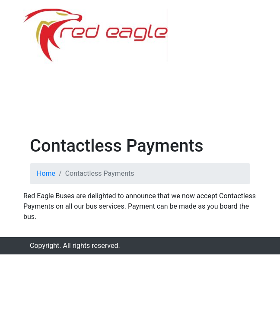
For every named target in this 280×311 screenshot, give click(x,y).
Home (46, 173)
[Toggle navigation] (244, 59)
